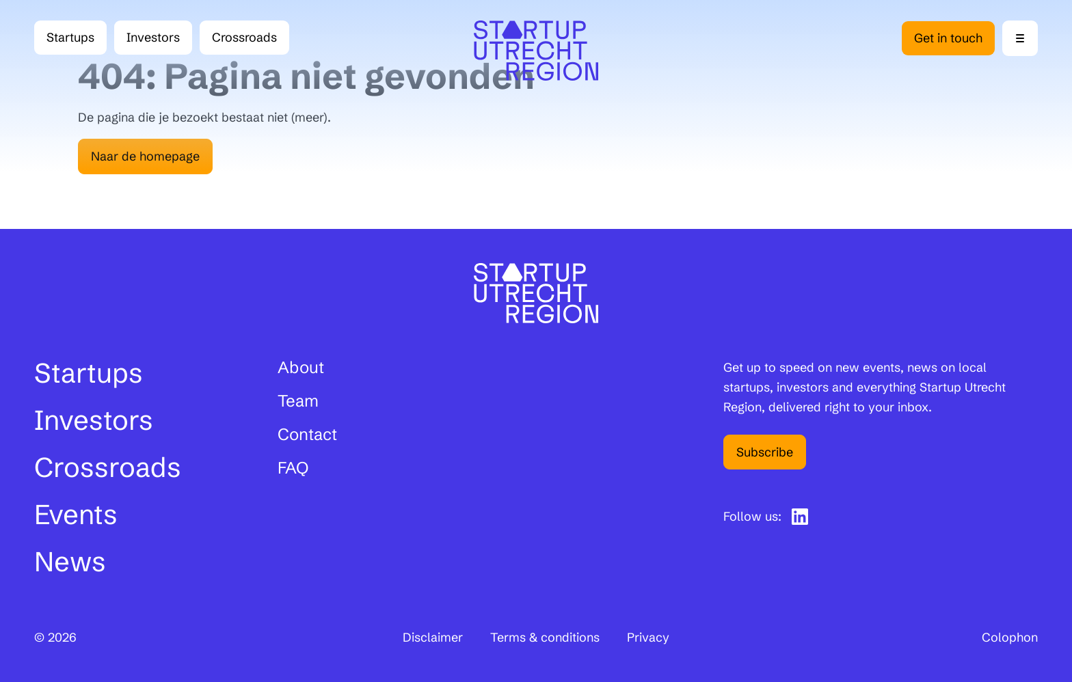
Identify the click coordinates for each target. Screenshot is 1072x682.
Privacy (648, 637)
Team (298, 401)
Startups (70, 37)
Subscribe (764, 452)
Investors (153, 37)
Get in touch (948, 38)
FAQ (293, 468)
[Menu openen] (1020, 38)
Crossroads (250, 40)
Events (76, 515)
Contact (307, 434)
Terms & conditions (545, 637)
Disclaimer (433, 637)
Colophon (1010, 637)
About (301, 367)
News (70, 562)
